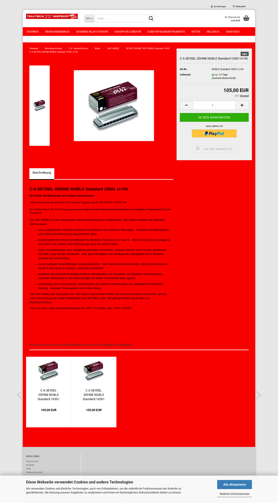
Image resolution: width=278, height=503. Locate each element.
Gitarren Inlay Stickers (92, 31)
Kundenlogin (218, 6)
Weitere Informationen (235, 494)
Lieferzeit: (185, 74)
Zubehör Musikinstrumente (166, 31)
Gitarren (32, 31)
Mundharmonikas (57, 31)
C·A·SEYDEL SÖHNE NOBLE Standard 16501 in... (49, 394)
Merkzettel (239, 6)
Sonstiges (233, 31)
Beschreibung (42, 172)
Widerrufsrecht (34, 472)
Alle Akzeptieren (234, 484)
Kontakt (30, 465)
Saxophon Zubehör (128, 31)
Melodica (213, 31)
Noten (196, 31)
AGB (28, 468)
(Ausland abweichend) (224, 78)
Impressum (32, 461)
